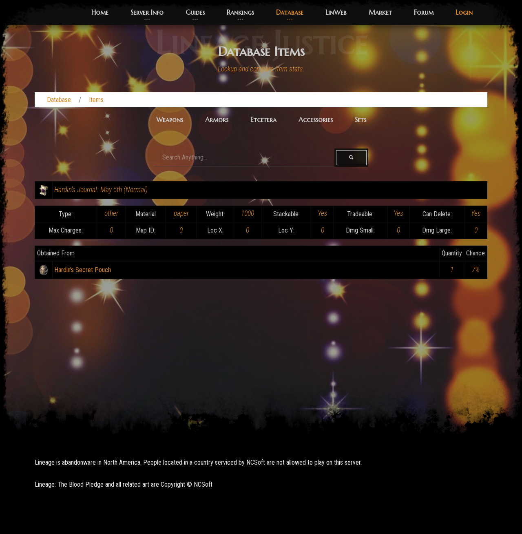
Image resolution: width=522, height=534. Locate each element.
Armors (216, 119)
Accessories (316, 119)
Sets (360, 119)
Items (96, 100)
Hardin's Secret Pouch (82, 270)
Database (289, 12)
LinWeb (336, 12)
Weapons (169, 119)
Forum (424, 12)
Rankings (240, 12)
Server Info (147, 12)
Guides (195, 12)
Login (464, 12)
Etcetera (263, 119)
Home (99, 12)
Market (380, 12)
